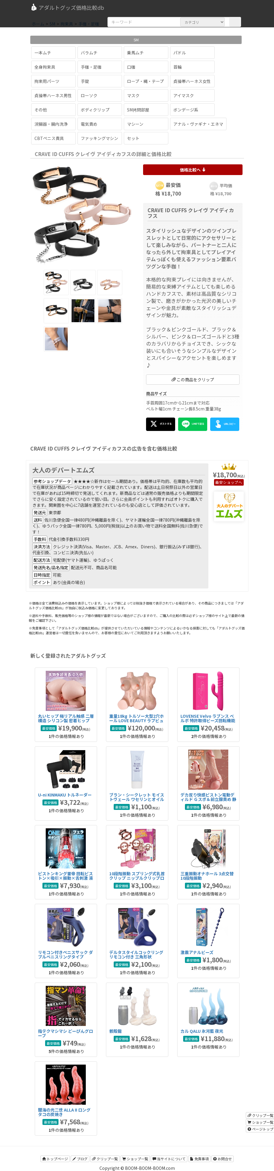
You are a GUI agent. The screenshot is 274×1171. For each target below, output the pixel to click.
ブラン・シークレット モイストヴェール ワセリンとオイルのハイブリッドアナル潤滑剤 (136, 799)
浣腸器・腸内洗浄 (51, 124)
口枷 (131, 67)
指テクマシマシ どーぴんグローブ (65, 1033)
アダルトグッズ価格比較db (67, 7)
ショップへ (232, 482)
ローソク (89, 95)
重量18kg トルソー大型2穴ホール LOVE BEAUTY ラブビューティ (136, 720)
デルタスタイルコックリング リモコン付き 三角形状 (136, 954)
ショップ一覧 (135, 1158)
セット (133, 138)
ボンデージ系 (185, 110)
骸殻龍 (115, 1031)
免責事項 (199, 1158)
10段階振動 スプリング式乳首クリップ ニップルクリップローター (137, 878)
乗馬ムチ (135, 53)
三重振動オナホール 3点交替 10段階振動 (207, 876)
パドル (179, 53)
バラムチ (89, 53)
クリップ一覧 (105, 1158)
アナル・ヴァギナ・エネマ (198, 124)
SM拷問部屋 (138, 110)
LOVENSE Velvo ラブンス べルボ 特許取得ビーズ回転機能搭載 (207, 720)
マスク (133, 95)
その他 (40, 110)
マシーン (135, 124)
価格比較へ (193, 170)
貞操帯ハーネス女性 (192, 81)
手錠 (85, 81)
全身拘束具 (44, 67)
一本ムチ (42, 53)
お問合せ (222, 1158)
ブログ (80, 1158)
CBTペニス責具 (49, 138)
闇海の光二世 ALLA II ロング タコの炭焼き (64, 1112)
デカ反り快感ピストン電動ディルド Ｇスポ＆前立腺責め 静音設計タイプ (208, 799)
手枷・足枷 (91, 67)
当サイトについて (169, 1158)
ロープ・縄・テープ (145, 81)
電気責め (89, 124)
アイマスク (183, 95)
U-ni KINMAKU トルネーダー (65, 795)
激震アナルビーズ (196, 952)
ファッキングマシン (99, 138)
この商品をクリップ (193, 380)
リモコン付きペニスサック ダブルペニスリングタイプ (65, 954)
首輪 (177, 67)
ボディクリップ (95, 110)
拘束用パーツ (46, 81)
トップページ (55, 1158)
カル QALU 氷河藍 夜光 (201, 1031)
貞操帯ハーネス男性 (53, 95)
